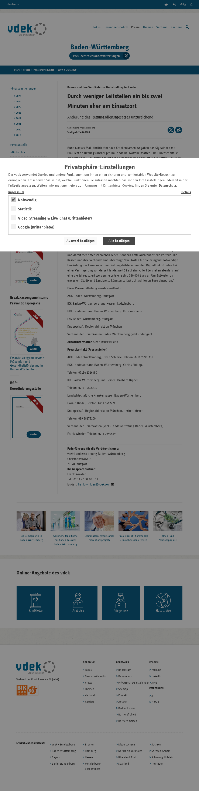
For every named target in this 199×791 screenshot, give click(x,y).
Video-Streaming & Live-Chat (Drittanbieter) (55, 218)
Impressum (16, 192)
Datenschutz (167, 185)
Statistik (25, 209)
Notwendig (27, 200)
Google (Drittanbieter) (36, 227)
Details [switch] (186, 192)
